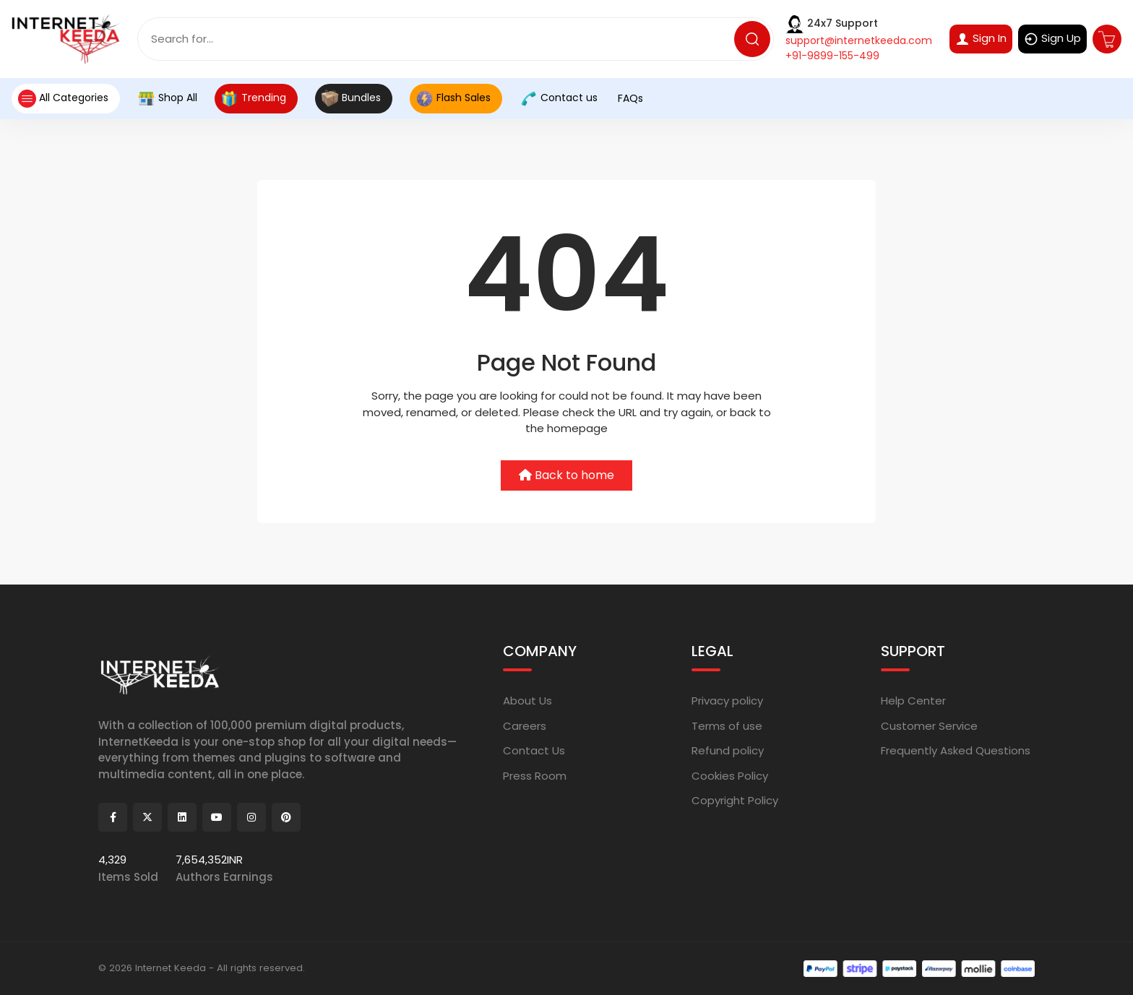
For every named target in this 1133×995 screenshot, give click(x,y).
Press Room (534, 775)
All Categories (62, 99)
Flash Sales (453, 99)
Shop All (167, 99)
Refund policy (728, 750)
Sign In (981, 38)
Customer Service (929, 725)
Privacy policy (727, 700)
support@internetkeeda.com (858, 40)
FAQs (629, 98)
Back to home (566, 475)
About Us (527, 700)
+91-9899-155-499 (832, 55)
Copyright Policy (735, 800)
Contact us (559, 99)
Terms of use (727, 725)
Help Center (913, 700)
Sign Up (1052, 38)
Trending (253, 99)
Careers (524, 725)
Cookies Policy (730, 775)
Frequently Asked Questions (955, 750)
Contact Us (534, 750)
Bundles (351, 99)
